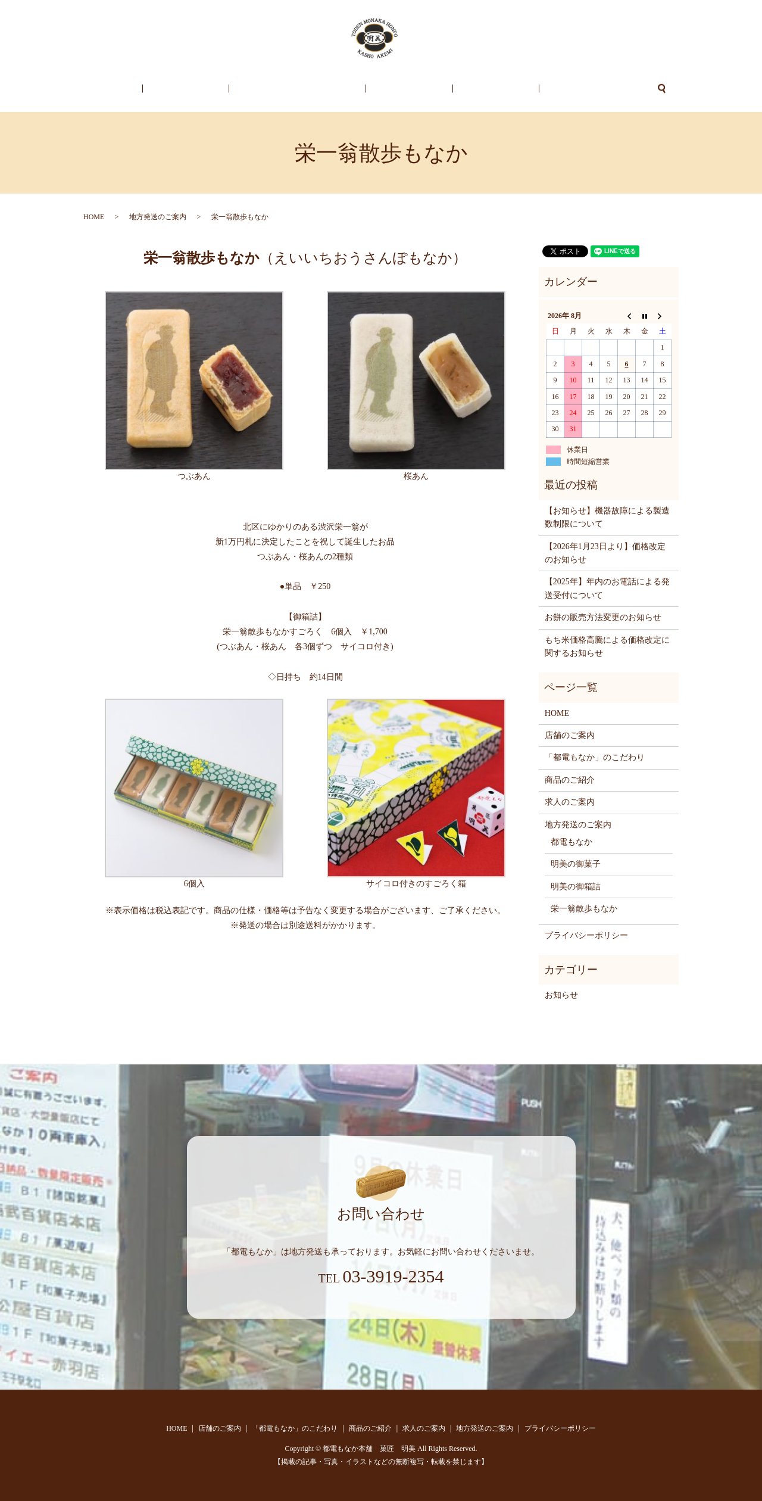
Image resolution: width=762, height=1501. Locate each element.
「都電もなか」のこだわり (306, 89)
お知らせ (561, 995)
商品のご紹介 (401, 89)
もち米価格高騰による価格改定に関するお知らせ (607, 647)
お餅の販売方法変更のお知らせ (603, 617)
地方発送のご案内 (549, 89)
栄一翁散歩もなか (584, 908)
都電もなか (571, 841)
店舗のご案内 (211, 89)
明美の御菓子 (576, 864)
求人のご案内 (471, 89)
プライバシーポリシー (586, 935)
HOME (154, 89)
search (611, 89)
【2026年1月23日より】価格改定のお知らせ (605, 553)
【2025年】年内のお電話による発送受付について (607, 588)
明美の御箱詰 (576, 886)
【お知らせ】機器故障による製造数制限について (607, 517)
